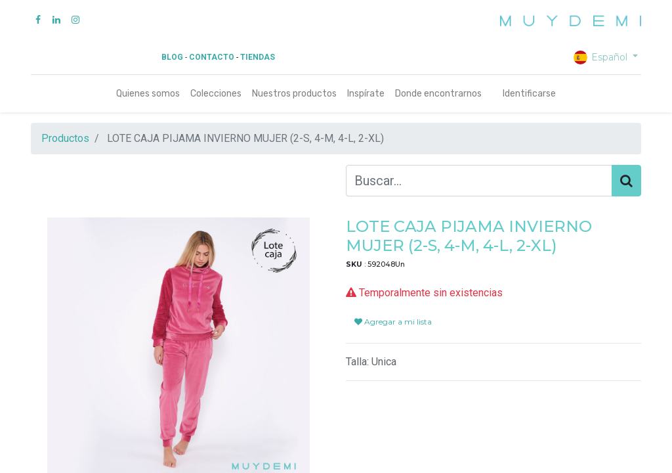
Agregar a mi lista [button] (393, 322)
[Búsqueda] (626, 180)
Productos (65, 138)
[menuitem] (148, 93)
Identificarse (529, 93)
